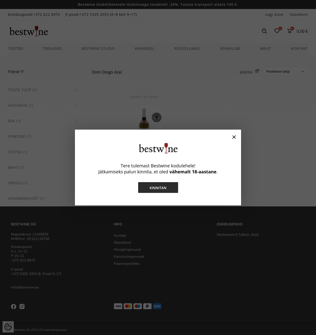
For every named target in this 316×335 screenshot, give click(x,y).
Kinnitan (158, 187)
